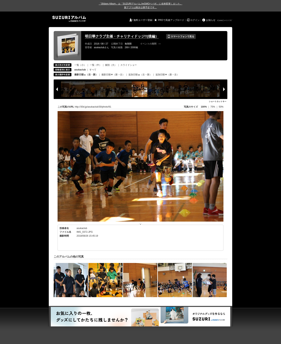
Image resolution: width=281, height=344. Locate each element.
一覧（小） (80, 65)
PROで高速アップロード (171, 20)
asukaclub (81, 228)
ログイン (195, 20)
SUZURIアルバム (69, 19)
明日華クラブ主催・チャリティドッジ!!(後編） (122, 36)
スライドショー (128, 65)
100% (203, 106)
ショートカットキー (217, 101)
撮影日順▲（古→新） (86, 74)
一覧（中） (95, 65)
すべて (92, 69)
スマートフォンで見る (181, 36)
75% (213, 106)
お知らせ (210, 20)
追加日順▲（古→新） (140, 74)
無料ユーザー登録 (142, 20)
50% (221, 106)
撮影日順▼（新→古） (113, 74)
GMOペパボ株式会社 (225, 20)
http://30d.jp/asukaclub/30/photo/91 (93, 106)
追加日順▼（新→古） (167, 74)
